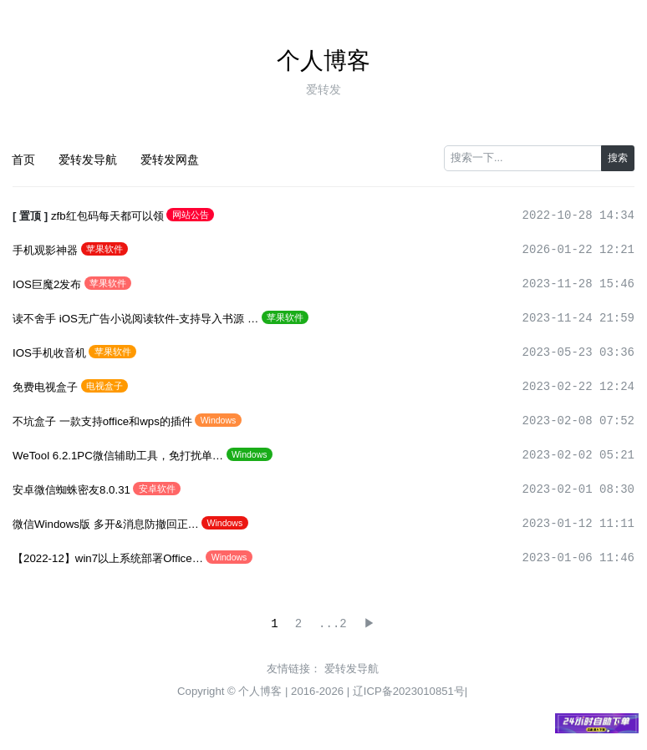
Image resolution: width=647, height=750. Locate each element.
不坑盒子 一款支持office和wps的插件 (102, 421)
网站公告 (190, 215)
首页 (23, 159)
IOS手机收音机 (49, 353)
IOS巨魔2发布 (47, 284)
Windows (219, 420)
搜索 (618, 158)
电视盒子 (104, 386)
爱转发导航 (88, 159)
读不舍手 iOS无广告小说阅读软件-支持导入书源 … (135, 318)
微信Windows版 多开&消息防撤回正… (106, 524)
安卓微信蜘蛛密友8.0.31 (71, 490)
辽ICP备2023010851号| (410, 691)
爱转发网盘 (169, 159)
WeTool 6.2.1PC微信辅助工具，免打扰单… (118, 455)
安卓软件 (157, 489)
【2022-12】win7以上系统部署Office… (108, 558)
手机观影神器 (45, 250)
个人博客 (323, 60)
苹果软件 (104, 249)
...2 (332, 624)
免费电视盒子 (45, 387)
